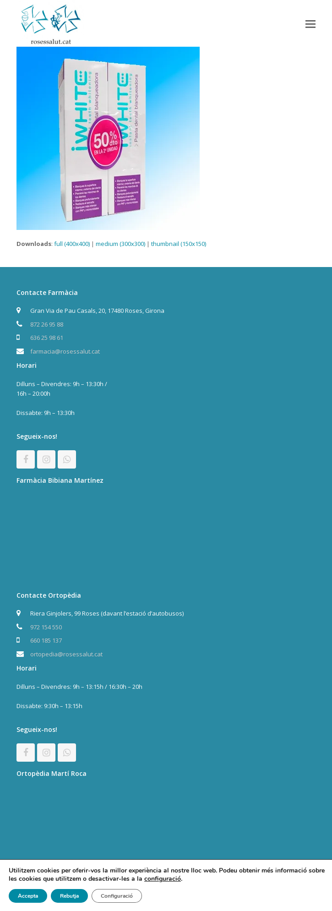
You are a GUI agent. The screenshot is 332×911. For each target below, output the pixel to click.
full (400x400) (72, 244)
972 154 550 (46, 627)
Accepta (28, 896)
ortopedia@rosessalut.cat (66, 654)
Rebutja (69, 896)
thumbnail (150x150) (178, 244)
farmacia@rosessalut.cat (65, 351)
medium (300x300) (120, 244)
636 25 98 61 (46, 337)
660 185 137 (46, 640)
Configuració (117, 896)
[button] (310, 23)
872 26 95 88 (46, 324)
